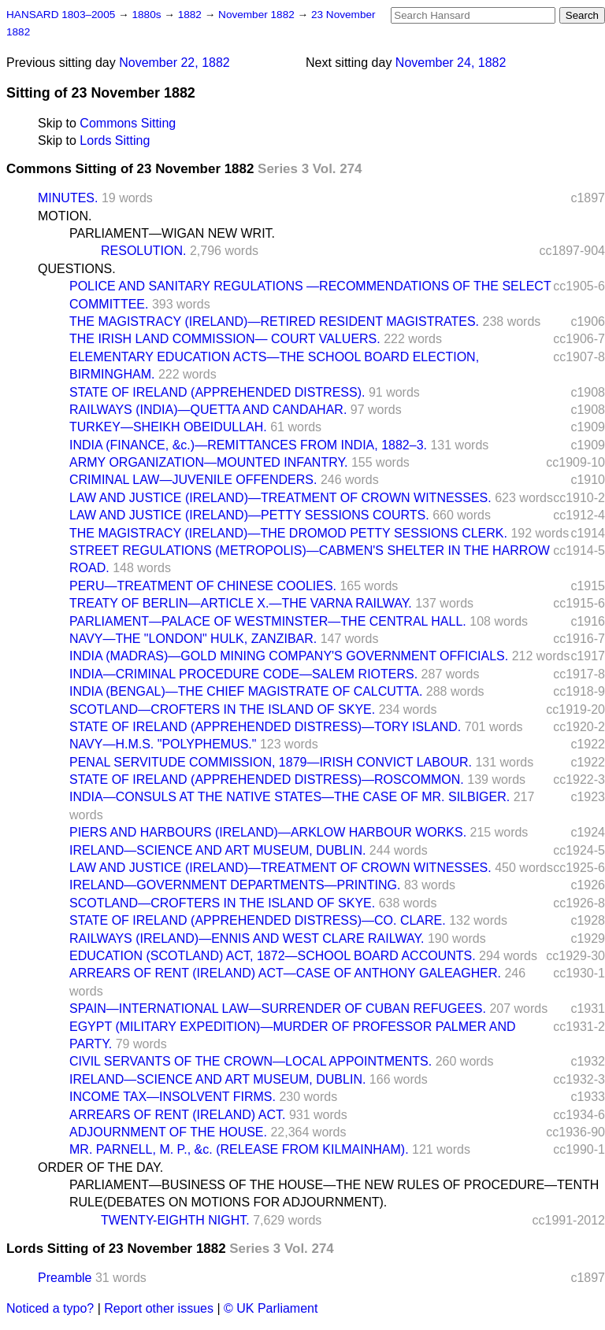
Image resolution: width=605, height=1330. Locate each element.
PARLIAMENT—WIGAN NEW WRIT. (172, 233)
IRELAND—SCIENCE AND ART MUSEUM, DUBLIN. (217, 850)
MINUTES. (68, 198)
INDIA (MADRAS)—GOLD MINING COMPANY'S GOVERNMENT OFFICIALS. (288, 656)
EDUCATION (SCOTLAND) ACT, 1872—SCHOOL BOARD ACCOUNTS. (272, 955)
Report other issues (158, 1308)
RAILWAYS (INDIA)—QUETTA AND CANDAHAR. (208, 409)
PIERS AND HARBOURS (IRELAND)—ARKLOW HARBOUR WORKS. (267, 832)
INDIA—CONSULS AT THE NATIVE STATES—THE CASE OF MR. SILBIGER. (289, 797)
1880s (148, 14)
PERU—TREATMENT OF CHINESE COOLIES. (202, 586)
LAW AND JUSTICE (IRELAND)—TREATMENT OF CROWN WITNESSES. (280, 497)
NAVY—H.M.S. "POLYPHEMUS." (162, 744)
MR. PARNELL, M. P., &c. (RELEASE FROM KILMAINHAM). (239, 1149)
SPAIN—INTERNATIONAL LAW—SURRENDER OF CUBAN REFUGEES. (277, 1008)
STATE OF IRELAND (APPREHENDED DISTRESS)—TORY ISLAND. (265, 726)
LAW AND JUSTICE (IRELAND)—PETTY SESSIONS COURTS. (249, 515)
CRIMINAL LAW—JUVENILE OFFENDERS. (193, 479)
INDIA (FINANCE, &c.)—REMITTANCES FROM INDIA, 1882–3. (248, 445)
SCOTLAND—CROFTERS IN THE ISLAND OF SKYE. (222, 709)
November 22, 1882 (174, 62)
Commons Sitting (128, 123)
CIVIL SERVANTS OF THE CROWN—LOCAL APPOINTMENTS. (250, 1061)
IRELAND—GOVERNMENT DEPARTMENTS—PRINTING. (235, 885)
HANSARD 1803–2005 (60, 14)
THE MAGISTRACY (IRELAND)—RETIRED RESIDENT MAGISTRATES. (274, 321)
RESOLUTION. (143, 250)
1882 (191, 14)
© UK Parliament (270, 1308)
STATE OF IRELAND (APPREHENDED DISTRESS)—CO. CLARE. (257, 920)
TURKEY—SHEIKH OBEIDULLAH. (168, 427)
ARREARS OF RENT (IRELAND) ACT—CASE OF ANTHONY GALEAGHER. (285, 973)
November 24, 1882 (451, 62)
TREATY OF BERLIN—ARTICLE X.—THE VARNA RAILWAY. (240, 603)
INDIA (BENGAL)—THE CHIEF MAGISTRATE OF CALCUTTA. (245, 691)
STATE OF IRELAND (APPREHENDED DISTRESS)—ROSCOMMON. (266, 779)
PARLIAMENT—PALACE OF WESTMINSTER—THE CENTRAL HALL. (267, 621)
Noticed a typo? (50, 1308)
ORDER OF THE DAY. (100, 1167)
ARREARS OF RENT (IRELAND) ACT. (177, 1114)
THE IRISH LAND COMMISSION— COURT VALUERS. (224, 338)
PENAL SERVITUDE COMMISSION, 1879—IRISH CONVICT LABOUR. (270, 762)
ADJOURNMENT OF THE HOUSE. (168, 1132)
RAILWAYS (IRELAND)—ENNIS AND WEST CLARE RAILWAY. (246, 938)
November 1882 (258, 14)
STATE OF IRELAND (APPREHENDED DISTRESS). (217, 392)
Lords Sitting (115, 140)
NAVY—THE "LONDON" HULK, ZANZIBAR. (193, 638)
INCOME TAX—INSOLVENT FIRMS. (172, 1096)
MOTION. (64, 216)
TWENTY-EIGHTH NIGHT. (175, 1220)
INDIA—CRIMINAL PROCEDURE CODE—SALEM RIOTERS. (243, 674)
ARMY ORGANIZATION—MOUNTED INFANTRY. (208, 462)
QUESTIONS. (77, 268)
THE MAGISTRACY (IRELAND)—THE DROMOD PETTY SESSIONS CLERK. (288, 533)
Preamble (64, 1277)
